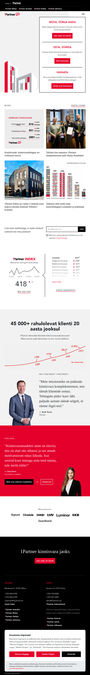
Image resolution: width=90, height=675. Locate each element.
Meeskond (46, 482)
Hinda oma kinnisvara (62, 86)
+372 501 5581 (52, 597)
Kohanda (71, 654)
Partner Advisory (55, 9)
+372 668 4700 (11, 593)
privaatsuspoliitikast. (16, 668)
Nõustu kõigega (22, 654)
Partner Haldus (40, 9)
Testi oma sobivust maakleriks (19, 482)
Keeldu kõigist (48, 654)
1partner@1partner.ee (14, 600)
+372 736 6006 (52, 593)
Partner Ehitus (11, 9)
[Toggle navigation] (83, 14)
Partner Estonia (53, 618)
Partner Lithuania (54, 625)
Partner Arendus (25, 9)
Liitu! (82, 229)
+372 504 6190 (11, 597)
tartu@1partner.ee (53, 600)
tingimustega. (62, 238)
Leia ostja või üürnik (62, 35)
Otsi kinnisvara (62, 61)
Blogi (8, 105)
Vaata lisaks (56, 282)
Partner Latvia (52, 622)
